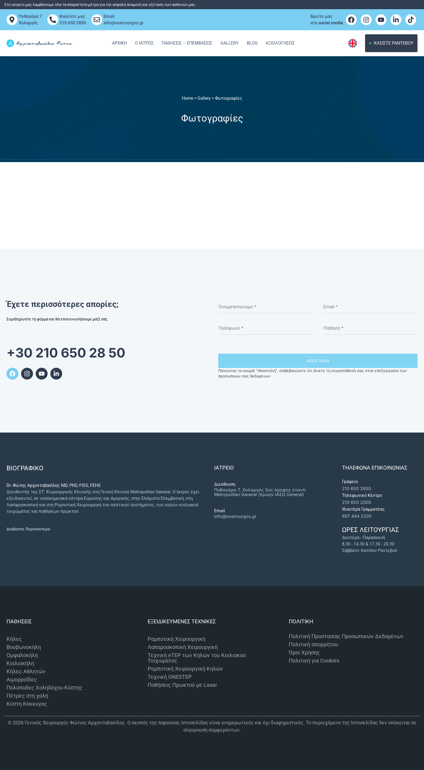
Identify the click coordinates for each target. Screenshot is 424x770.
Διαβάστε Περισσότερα (28, 529)
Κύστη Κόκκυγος (26, 704)
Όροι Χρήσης (304, 652)
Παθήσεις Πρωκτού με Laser (182, 685)
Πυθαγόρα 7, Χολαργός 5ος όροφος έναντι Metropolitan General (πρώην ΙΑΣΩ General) (260, 492)
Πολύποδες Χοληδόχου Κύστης (44, 687)
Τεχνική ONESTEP (170, 677)
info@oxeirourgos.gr (235, 516)
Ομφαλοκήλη (22, 655)
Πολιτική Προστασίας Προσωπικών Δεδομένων (346, 636)
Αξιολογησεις (280, 43)
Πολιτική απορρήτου (313, 644)
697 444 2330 (357, 516)
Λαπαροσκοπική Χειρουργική (183, 647)
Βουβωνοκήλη (23, 647)
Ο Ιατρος (144, 43)
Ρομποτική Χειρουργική (176, 639)
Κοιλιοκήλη (20, 663)
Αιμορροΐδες (21, 679)
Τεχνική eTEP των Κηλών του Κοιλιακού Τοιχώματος (197, 658)
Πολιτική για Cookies (314, 660)
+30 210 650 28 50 (65, 353)
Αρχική (119, 43)
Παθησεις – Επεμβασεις (187, 43)
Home (187, 98)
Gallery (229, 43)
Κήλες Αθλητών (25, 671)
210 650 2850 (356, 488)
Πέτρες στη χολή (27, 695)
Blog (252, 43)
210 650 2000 (356, 502)
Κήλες (14, 639)
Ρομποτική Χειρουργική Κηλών (185, 668)
